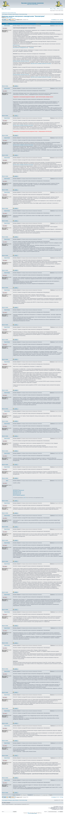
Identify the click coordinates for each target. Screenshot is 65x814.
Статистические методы (23, 14)
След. (62, 19)
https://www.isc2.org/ (17, 492)
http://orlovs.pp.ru (16, 45)
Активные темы (13, 12)
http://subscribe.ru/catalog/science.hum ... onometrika (23, 47)
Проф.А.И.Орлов (9, 17)
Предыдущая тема (54, 21)
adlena (7, 480)
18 (60, 19)
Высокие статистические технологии (32, 3)
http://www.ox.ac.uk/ (17, 493)
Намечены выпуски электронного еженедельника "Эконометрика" (23, 16)
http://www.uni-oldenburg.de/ (18, 490)
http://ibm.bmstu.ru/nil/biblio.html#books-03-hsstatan (41, 63)
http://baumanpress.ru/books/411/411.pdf (21, 61)
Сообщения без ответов (6, 12)
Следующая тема (60, 21)
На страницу (54, 19)
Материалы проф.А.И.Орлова (13, 14)
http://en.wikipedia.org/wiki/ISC (19, 495)
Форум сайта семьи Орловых (32, 4)
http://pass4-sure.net (17, 491)
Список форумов (5, 14)
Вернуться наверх (5, 115)
